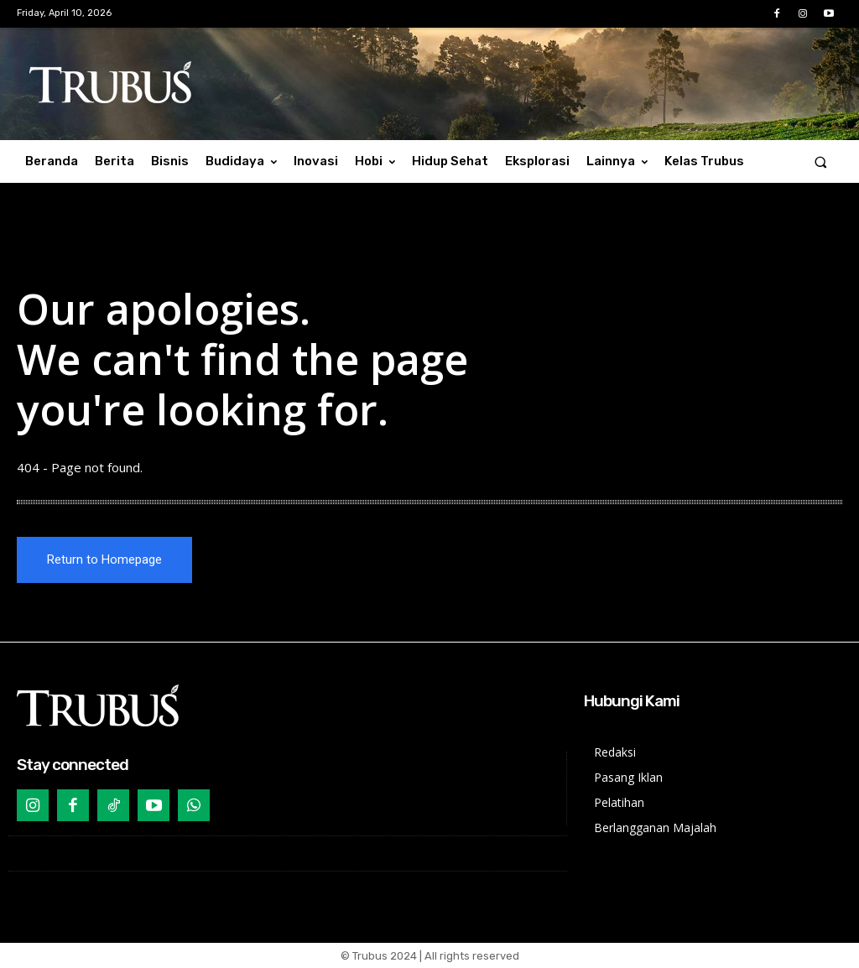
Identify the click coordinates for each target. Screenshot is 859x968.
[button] (820, 161)
